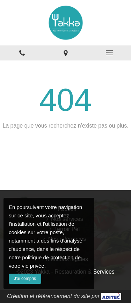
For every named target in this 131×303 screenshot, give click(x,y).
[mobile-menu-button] (109, 53)
